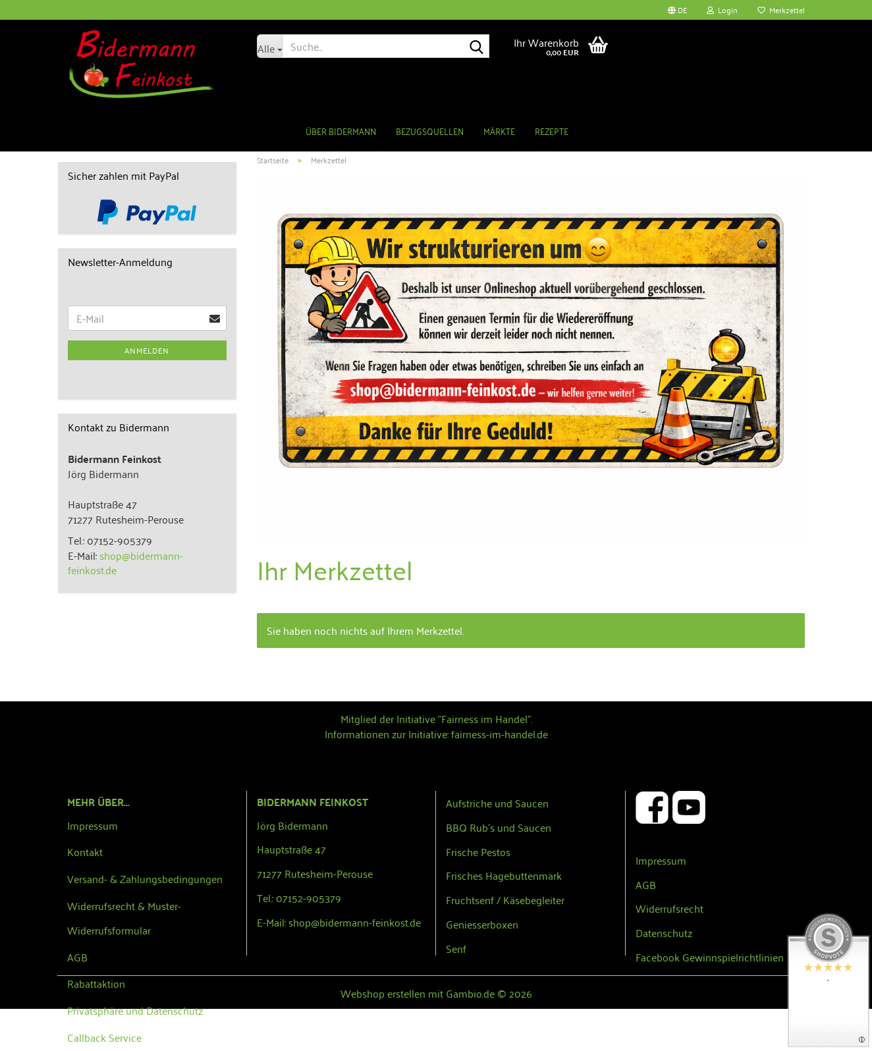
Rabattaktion (96, 983)
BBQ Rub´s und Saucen (498, 827)
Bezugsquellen (430, 130)
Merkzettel (781, 9)
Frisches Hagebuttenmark (504, 875)
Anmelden (146, 350)
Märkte (499, 130)
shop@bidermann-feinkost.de (125, 562)
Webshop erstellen (383, 993)
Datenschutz (664, 932)
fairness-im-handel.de (499, 733)
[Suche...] (269, 46)
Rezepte (551, 130)
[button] (677, 10)
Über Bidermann (341, 130)
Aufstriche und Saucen (497, 803)
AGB (77, 957)
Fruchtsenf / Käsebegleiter (505, 899)
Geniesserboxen (482, 924)
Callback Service (104, 1037)
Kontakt (85, 851)
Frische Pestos (478, 851)
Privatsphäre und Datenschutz (135, 1010)
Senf (456, 948)
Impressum (92, 825)
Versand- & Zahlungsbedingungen (145, 878)
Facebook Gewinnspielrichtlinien (710, 957)
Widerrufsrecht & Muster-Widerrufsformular (124, 917)
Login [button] (722, 9)
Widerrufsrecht (669, 908)
